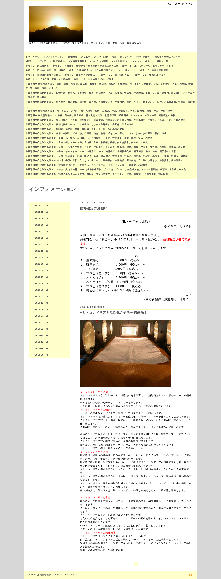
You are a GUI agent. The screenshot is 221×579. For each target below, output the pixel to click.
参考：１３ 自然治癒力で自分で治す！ (95, 79)
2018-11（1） (42, 342)
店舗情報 (72, 57)
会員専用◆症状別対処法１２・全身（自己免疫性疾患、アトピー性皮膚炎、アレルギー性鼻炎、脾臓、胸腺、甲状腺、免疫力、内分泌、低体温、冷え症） (107, 147)
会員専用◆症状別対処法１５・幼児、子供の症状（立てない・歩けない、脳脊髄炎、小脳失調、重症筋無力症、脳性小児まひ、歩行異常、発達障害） (104, 160)
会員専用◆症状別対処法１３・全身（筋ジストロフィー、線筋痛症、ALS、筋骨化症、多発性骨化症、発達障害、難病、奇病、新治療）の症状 (101, 151)
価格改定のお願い (93, 208)
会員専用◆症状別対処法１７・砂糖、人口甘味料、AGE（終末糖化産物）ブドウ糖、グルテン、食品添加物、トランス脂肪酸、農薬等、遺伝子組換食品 (106, 169)
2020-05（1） (42, 290)
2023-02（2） (42, 231)
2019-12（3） (42, 303)
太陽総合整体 (44, 574)
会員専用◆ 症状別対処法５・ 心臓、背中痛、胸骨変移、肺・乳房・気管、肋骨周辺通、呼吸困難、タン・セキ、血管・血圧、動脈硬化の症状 (100, 115)
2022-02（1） (42, 244)
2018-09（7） (42, 355)
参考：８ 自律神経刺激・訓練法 (43, 75)
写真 (114, 57)
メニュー (85, 57)
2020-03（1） (42, 296)
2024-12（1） (42, 212)
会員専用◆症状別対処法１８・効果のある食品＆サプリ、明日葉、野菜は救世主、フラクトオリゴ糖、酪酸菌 (83, 174)
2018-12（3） (42, 335)
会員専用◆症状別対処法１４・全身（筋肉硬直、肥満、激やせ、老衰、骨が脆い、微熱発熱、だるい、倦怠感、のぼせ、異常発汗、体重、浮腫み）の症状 (107, 156)
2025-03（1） (42, 205)
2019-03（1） (42, 316)
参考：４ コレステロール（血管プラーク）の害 (148, 66)
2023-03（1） (42, 225)
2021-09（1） (42, 257)
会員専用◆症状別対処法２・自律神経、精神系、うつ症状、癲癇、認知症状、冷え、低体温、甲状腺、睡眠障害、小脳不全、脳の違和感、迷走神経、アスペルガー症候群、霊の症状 (110, 95)
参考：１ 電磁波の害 (157, 61)
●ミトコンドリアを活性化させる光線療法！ (113, 312)
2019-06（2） (42, 309)
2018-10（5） (42, 348)
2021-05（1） (42, 270)
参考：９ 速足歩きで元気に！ (80, 75)
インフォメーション (53, 57)
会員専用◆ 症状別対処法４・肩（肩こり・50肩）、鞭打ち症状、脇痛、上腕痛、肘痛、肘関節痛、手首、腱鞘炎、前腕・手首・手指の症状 (99, 111)
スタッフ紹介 (101, 57)
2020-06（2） (42, 283)
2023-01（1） (42, 238)
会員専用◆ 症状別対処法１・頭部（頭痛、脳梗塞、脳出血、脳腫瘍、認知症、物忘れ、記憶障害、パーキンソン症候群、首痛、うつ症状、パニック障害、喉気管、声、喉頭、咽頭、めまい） (109, 86)
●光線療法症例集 (78, 61)
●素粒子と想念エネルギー (166, 57)
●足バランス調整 (99, 61)
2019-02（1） (42, 322)
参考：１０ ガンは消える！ (116, 75)
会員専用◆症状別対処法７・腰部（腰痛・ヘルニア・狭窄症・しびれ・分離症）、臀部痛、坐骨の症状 (80, 124)
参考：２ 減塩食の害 (37, 66)
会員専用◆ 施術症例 (156, 174)
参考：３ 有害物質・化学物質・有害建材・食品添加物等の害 (85, 66)
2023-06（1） (42, 218)
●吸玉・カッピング (36, 61)
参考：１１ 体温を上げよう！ (151, 75)
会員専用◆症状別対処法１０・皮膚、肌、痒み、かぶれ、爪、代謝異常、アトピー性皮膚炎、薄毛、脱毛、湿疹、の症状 (89, 138)
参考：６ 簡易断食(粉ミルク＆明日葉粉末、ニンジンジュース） (103, 70)
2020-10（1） (42, 277)
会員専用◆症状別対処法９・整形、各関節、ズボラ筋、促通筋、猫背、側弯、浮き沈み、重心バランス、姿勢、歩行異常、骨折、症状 (96, 133)
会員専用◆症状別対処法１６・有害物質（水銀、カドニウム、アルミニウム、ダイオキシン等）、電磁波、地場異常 (87, 165)
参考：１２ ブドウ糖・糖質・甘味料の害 (48, 79)
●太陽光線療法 (57, 61)
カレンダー (126, 57)
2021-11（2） (42, 251)
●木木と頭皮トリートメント (126, 61)
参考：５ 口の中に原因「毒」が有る (45, 70)
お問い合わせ (142, 57)
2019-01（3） (42, 329)
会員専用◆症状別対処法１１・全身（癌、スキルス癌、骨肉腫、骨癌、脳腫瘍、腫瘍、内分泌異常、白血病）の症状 (87, 142)
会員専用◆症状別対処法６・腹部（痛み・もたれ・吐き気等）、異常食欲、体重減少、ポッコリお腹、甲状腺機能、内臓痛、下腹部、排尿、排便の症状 (105, 120)
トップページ (33, 57)
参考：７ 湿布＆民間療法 (154, 70)
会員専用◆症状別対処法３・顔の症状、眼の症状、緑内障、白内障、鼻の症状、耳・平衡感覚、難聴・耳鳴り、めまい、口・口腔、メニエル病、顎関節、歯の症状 (110, 104)
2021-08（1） (42, 264)
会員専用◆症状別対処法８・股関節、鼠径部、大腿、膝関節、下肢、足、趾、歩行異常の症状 (75, 129)
